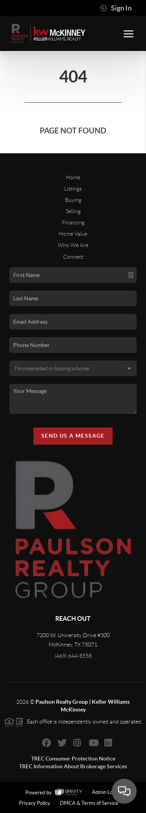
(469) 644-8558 (73, 656)
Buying (73, 200)
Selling (73, 211)
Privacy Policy (34, 803)
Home (73, 177)
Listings (73, 189)
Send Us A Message (73, 436)
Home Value (73, 234)
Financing (73, 222)
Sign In (116, 8)
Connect (73, 257)
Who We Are (73, 245)
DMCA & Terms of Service (89, 803)
